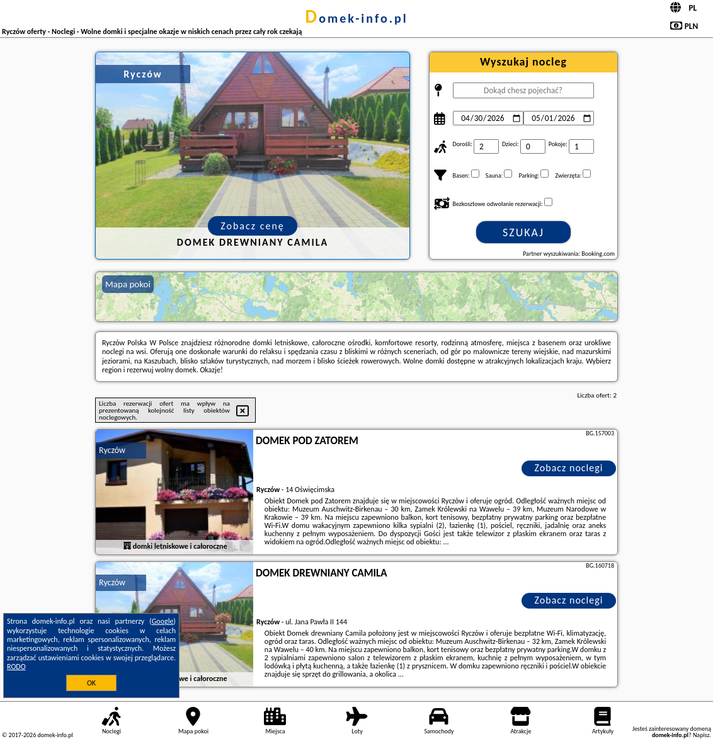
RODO (16, 666)
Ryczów (112, 450)
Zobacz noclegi (569, 468)
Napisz (701, 735)
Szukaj (523, 232)
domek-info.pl (356, 18)
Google (163, 621)
